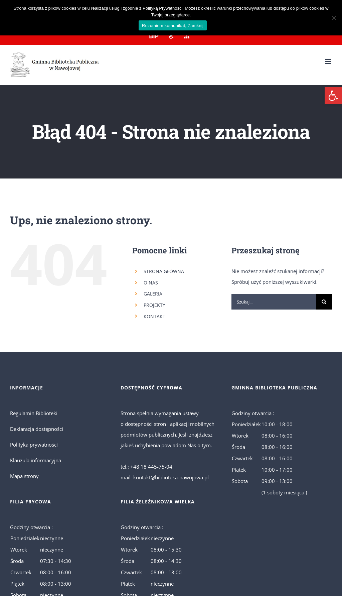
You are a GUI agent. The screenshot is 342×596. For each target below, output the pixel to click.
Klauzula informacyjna (35, 460)
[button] (333, 95)
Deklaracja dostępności (36, 429)
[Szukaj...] (273, 302)
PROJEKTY (154, 305)
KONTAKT (154, 316)
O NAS (151, 282)
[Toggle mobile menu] (328, 61)
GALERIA (153, 293)
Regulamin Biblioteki (33, 413)
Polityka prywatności (34, 444)
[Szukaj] (324, 302)
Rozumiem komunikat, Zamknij (172, 25)
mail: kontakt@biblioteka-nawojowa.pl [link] (165, 477)
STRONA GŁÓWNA (164, 271)
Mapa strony (24, 476)
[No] (333, 17)
